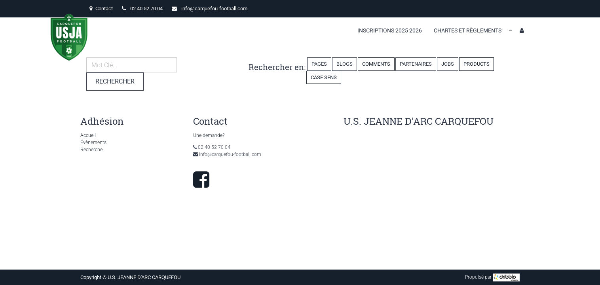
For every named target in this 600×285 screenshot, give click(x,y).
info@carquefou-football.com (214, 8)
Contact (101, 8)
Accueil (88, 135)
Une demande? (208, 135)
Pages (319, 64)
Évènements (93, 142)
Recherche (91, 149)
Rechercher (115, 81)
